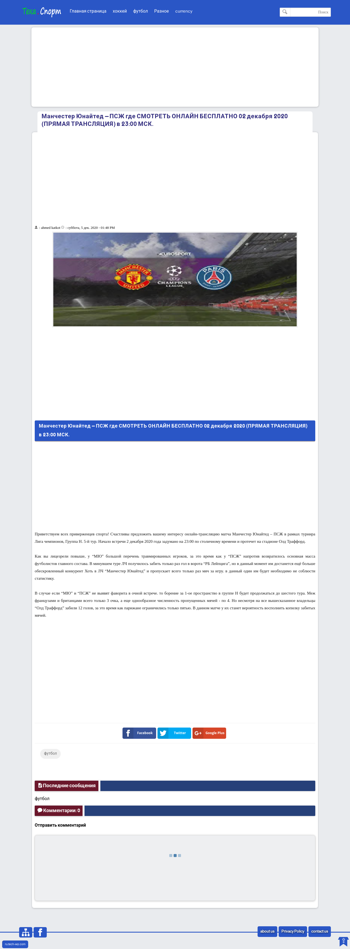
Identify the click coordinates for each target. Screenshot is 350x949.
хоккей (120, 11)
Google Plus (209, 733)
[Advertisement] (175, 67)
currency (183, 11)
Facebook (139, 733)
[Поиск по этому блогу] (305, 12)
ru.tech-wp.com (15, 944)
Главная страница (88, 11)
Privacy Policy (292, 931)
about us (267, 931)
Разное (161, 11)
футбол (140, 11)
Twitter (173, 733)
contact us (319, 931)
